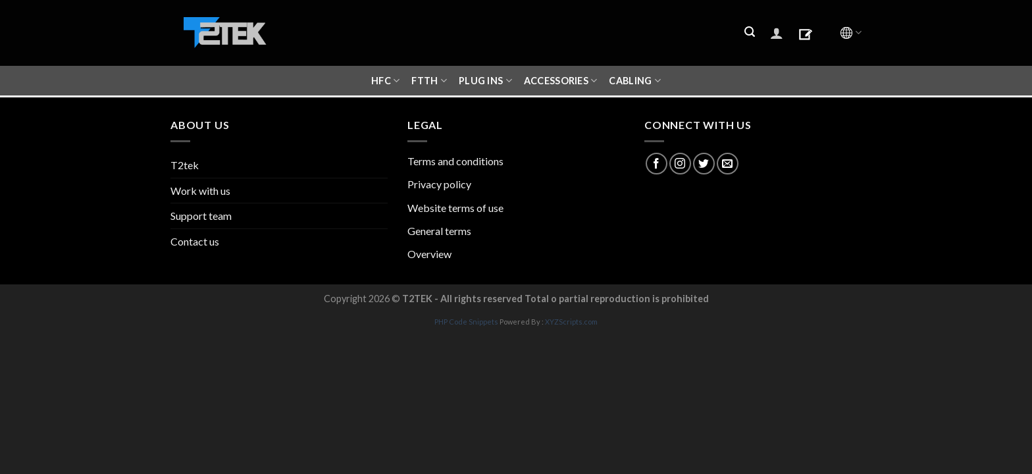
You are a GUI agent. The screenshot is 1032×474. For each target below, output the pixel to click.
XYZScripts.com (571, 321)
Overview (429, 254)
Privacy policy (439, 184)
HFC (385, 80)
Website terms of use (455, 207)
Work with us (200, 190)
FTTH (429, 80)
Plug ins (485, 80)
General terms (439, 230)
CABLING (635, 80)
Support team (201, 215)
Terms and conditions (455, 161)
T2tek (184, 165)
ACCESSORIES (561, 80)
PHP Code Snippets (466, 321)
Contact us (194, 241)
